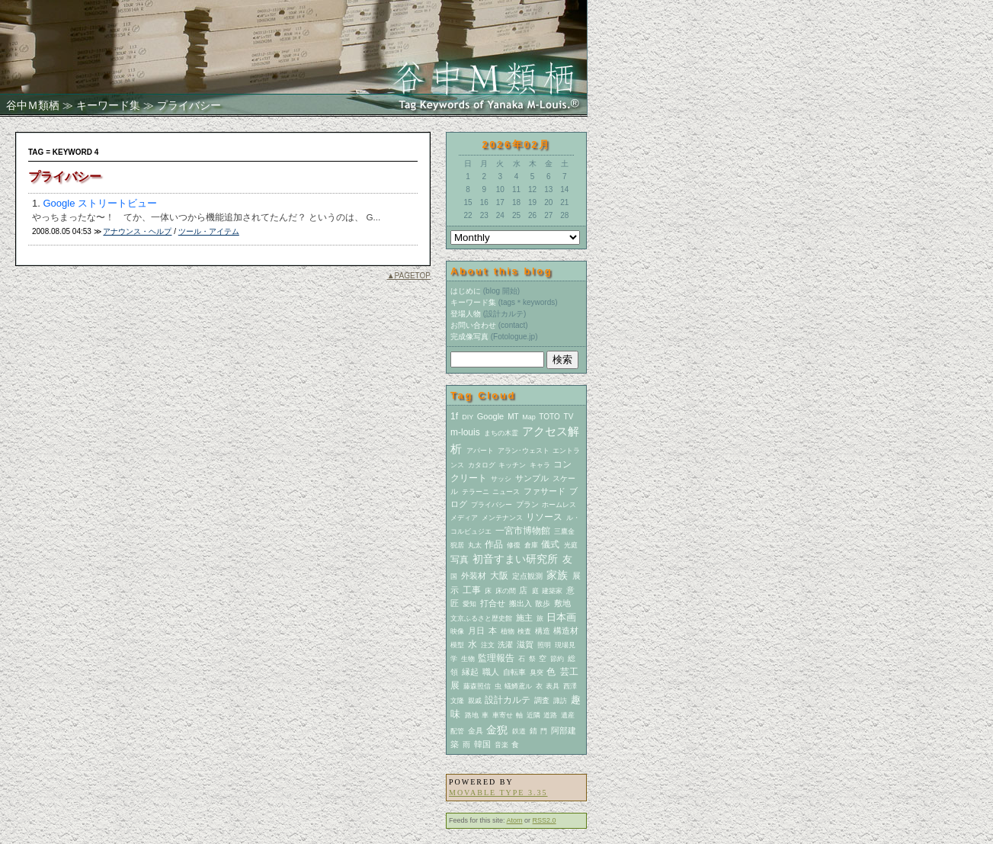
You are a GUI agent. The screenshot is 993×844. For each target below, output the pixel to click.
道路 (550, 715)
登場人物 (465, 314)
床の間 (505, 591)
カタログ (481, 465)
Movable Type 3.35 (498, 792)
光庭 (571, 545)
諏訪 (560, 700)
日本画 (561, 617)
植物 (507, 631)
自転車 (514, 672)
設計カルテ (507, 700)
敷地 (562, 603)
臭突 (536, 672)
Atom (515, 820)
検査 (524, 631)
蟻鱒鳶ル (518, 686)
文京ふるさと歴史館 (481, 618)
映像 (457, 631)
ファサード (544, 491)
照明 (544, 645)
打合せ (492, 603)
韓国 (482, 744)
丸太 (475, 545)
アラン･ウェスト (523, 450)
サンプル (532, 478)
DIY (467, 417)
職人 (490, 671)
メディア (464, 517)
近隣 (533, 715)
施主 (524, 617)
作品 (494, 544)
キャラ (540, 465)
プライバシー (491, 505)
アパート (480, 450)
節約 (557, 659)
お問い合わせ (473, 325)
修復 (514, 545)
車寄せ (502, 715)
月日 (476, 630)
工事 (472, 590)
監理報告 (496, 658)
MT (513, 416)
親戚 (475, 700)
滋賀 (525, 644)
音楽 (501, 745)
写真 (459, 559)
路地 (472, 715)
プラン (527, 504)
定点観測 (527, 576)
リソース (544, 517)
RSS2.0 (544, 820)
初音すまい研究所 (515, 559)
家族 (557, 575)
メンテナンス (502, 517)
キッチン (512, 465)
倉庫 (531, 545)
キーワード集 (108, 105)
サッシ (501, 479)
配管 (457, 731)
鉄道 (519, 731)
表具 (552, 686)
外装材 (473, 575)
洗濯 (505, 644)
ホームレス (559, 505)
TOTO (549, 416)
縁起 (470, 671)
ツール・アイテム (208, 231)
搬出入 (520, 603)
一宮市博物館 (522, 530)
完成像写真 (469, 336)
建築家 (552, 591)
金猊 (497, 730)
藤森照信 (477, 686)
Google (490, 416)
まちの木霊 (501, 433)
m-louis (465, 432)
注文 (488, 645)
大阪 (499, 575)
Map (529, 417)
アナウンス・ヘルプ (137, 231)
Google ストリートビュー (100, 203)
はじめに (465, 291)
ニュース (506, 492)
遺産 (568, 715)
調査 (541, 700)
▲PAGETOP (409, 275)
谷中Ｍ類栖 (32, 105)
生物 (468, 659)
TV (569, 416)
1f (454, 416)
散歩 (542, 603)
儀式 (550, 544)
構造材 (565, 630)
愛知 (469, 604)
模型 (457, 645)
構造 (542, 631)
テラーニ (475, 492)
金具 (475, 731)
